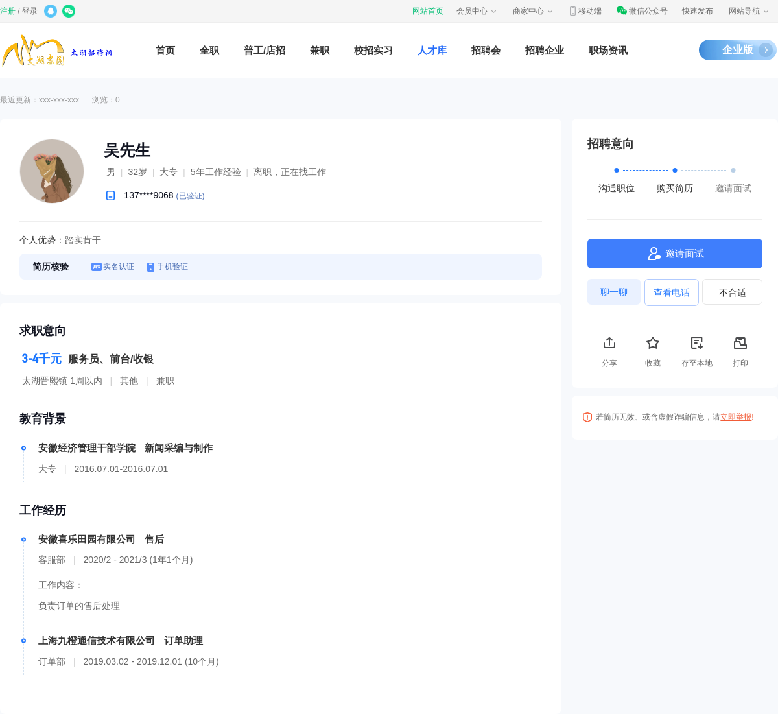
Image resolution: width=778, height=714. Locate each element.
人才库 (432, 50)
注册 (8, 11)
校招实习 (373, 50)
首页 (165, 50)
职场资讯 (608, 50)
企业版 (737, 49)
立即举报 (735, 417)
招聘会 (486, 50)
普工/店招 (264, 50)
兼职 (319, 50)
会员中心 (477, 11)
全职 (209, 50)
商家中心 (533, 11)
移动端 (585, 11)
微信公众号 (642, 11)
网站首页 (427, 11)
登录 (30, 11)
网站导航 (749, 11)
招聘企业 (544, 50)
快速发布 (697, 11)
